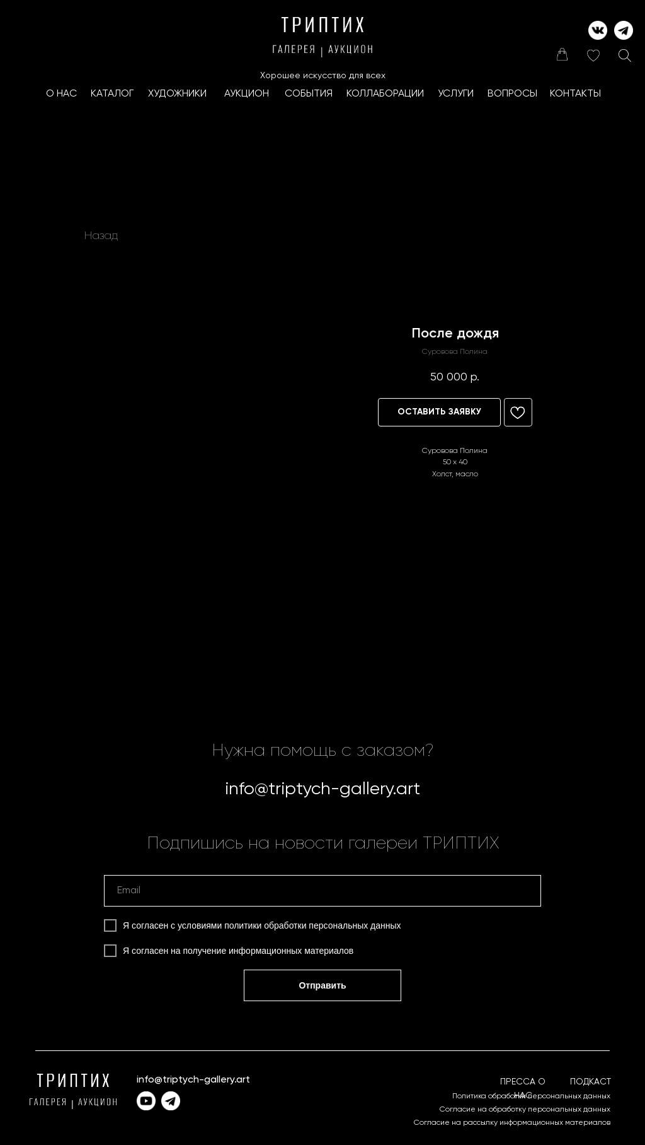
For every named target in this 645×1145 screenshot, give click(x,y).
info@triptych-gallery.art (322, 789)
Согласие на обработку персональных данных (525, 1109)
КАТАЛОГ (112, 94)
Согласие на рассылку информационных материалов (512, 1123)
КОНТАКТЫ (575, 94)
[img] (562, 54)
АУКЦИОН (246, 94)
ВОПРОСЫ (512, 94)
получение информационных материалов (268, 951)
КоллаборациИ (385, 94)
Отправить (322, 985)
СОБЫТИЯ (309, 94)
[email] (322, 891)
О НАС (61, 94)
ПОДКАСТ (590, 1081)
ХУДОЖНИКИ (177, 94)
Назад (101, 236)
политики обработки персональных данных (312, 925)
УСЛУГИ (456, 94)
